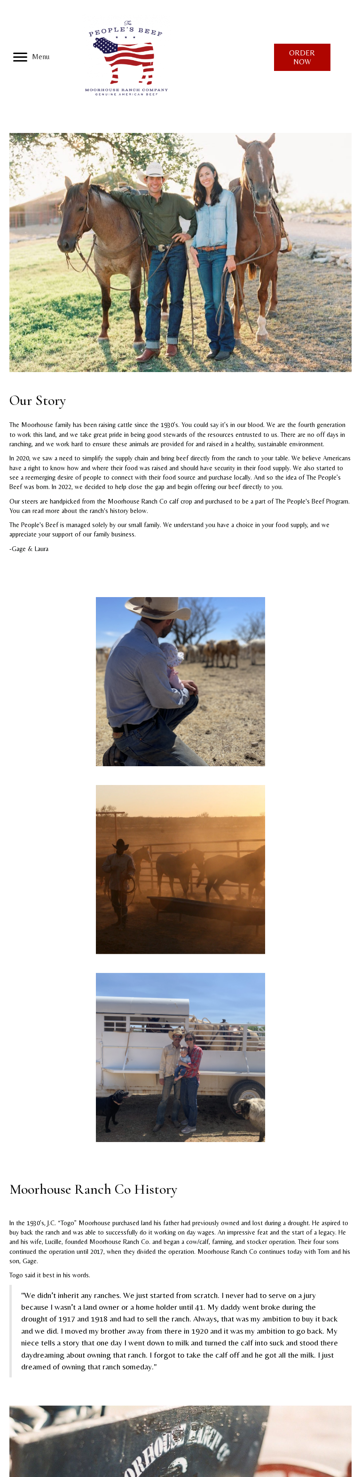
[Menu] (31, 57)
